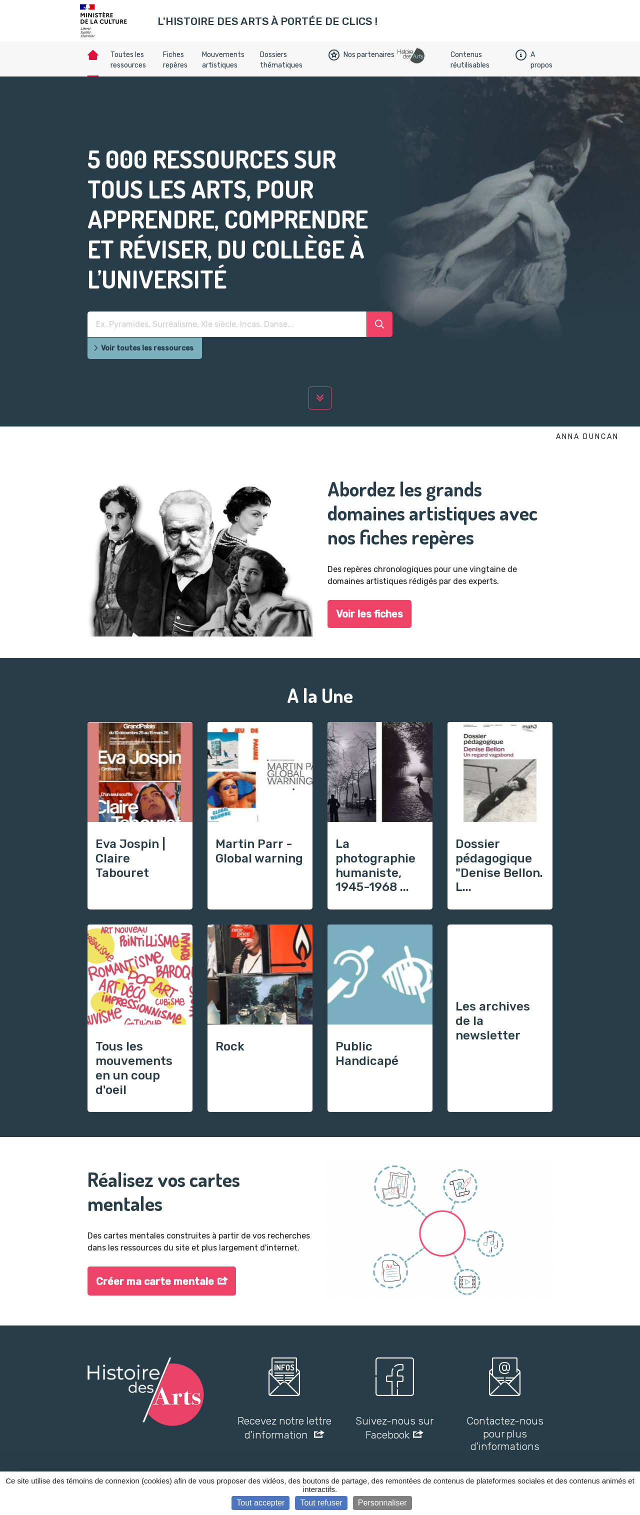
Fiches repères (175, 60)
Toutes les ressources (128, 60)
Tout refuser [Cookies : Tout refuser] (321, 1502)
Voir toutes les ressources (143, 348)
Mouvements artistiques (223, 60)
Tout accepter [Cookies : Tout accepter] (260, 1502)
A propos (534, 60)
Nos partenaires (361, 55)
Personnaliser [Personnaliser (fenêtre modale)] (382, 1502)
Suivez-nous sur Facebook (395, 1427)
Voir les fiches (369, 614)
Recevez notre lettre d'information (285, 1427)
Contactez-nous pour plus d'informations (505, 1433)
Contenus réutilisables (470, 60)
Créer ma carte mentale (155, 1282)
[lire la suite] (320, 398)
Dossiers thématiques (281, 60)
